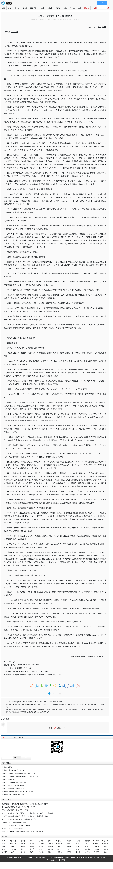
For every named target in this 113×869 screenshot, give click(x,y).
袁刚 (12, 852)
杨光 (105, 852)
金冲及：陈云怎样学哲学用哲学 (12, 828)
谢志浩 (87, 852)
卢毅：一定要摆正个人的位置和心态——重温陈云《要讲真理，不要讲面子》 (28, 813)
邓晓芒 (23, 846)
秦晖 (3, 841)
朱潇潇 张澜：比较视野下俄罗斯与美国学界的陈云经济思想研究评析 (25, 804)
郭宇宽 (13, 843)
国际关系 (33, 8)
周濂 (3, 846)
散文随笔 (18, 668)
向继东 (50, 843)
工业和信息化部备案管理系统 (56, 860)
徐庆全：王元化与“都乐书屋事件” (13, 785)
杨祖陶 (32, 843)
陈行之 (13, 841)
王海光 (106, 843)
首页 (3, 8)
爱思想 (7, 3)
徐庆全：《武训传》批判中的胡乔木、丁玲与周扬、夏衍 (21, 776)
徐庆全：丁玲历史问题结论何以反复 (14, 782)
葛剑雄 (87, 849)
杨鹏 (12, 846)
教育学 (58, 8)
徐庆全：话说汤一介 (9, 767)
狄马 (77, 846)
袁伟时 (87, 846)
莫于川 (69, 852)
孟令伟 (23, 849)
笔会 (11, 668)
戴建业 (69, 843)
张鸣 (86, 843)
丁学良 (41, 841)
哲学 (79, 8)
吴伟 (59, 849)
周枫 (40, 849)
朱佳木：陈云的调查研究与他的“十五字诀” (16, 825)
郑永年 (23, 841)
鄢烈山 (59, 841)
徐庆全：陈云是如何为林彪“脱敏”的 (14, 794)
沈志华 (41, 843)
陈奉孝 (41, 846)
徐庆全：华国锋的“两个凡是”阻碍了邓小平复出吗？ (19, 791)
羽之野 (78, 852)
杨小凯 (23, 852)
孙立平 (96, 852)
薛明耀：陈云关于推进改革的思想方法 (15, 822)
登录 (54, 728)
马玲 (59, 846)
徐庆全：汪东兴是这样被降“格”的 (13, 788)
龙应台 (32, 841)
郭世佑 (50, 846)
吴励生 (32, 852)
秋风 (3, 849)
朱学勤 (41, 852)
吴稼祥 (106, 849)
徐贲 (3, 843)
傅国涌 (69, 841)
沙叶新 (69, 849)
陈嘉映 (78, 841)
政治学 (24, 8)
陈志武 (106, 841)
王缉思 (32, 846)
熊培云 (106, 846)
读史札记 (27, 668)
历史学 (72, 8)
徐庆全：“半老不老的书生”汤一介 (13, 770)
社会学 (42, 8)
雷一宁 (32, 849)
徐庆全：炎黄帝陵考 (9, 779)
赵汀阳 (59, 843)
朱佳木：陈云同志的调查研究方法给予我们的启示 (19, 807)
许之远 (4, 852)
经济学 (17, 8)
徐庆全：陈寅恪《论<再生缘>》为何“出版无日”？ (18, 773)
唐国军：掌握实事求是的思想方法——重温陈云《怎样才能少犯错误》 (25, 816)
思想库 (86, 8)
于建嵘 (96, 841)
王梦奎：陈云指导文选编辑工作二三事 (15, 810)
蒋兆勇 (50, 849)
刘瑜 (77, 849)
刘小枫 (13, 849)
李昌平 (78, 843)
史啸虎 (96, 846)
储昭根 (96, 849)
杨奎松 (96, 843)
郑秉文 (59, 852)
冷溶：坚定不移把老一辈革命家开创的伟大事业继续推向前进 (22, 831)
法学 (9, 8)
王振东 (69, 846)
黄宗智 (87, 841)
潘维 (49, 852)
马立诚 (23, 843)
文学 (65, 8)
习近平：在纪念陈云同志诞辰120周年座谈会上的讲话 (20, 819)
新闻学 (50, 8)
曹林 (49, 841)
